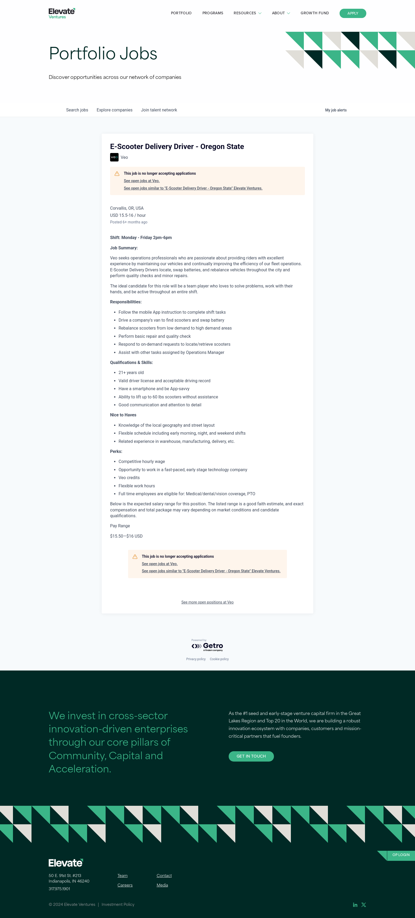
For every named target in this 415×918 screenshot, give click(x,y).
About (278, 13)
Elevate (62, 13)
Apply (353, 13)
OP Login (401, 855)
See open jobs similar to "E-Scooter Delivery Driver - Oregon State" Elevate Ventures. (193, 188)
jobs (77, 109)
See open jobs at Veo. (142, 181)
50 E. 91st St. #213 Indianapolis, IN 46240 (69, 879)
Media (162, 886)
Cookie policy (219, 659)
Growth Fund (315, 13)
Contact (164, 876)
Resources (245, 13)
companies (114, 109)
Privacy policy (196, 659)
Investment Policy (118, 905)
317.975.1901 (59, 889)
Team (123, 876)
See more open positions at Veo (207, 602)
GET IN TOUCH (251, 756)
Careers (125, 886)
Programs (212, 13)
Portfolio (181, 13)
